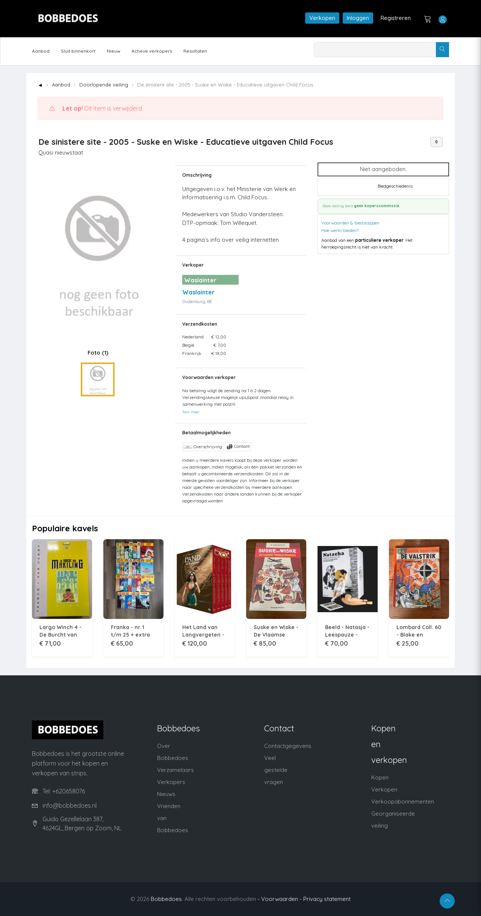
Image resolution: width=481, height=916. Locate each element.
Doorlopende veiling (103, 85)
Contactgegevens (288, 745)
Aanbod (41, 51)
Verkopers (171, 782)
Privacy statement (327, 898)
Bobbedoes (166, 898)
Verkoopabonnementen (402, 801)
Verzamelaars (175, 769)
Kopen (380, 777)
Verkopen (322, 17)
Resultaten (195, 51)
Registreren (396, 17)
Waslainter (198, 292)
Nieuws (166, 794)
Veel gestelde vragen (275, 770)
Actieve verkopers (152, 51)
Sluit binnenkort (78, 51)
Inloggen (358, 17)
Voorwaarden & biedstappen (350, 223)
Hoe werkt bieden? (339, 230)
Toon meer (191, 411)
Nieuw (113, 51)
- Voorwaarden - (279, 898)
